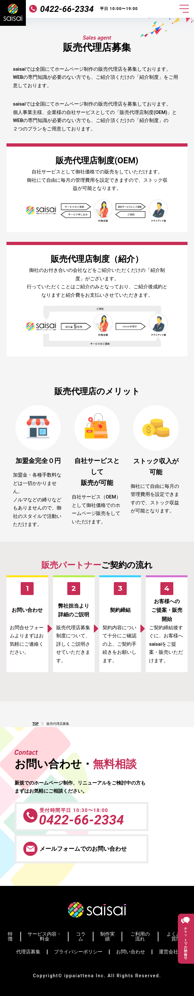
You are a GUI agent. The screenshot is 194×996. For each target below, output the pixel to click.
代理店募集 (28, 952)
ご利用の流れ (140, 936)
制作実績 (107, 936)
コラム (81, 936)
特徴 (10, 936)
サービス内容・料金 (44, 936)
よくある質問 (176, 936)
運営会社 (168, 952)
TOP (35, 723)
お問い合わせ (130, 952)
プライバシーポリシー (78, 952)
